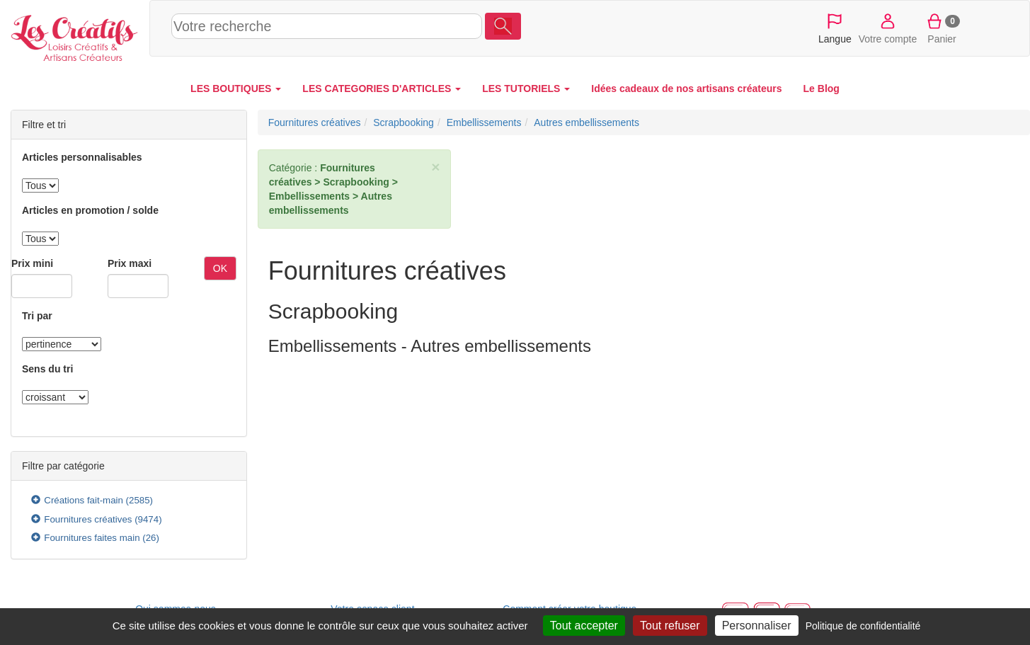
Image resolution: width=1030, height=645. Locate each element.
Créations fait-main (83, 500)
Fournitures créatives (88, 519)
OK (220, 268)
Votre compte (888, 28)
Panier (942, 28)
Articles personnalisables (82, 157)
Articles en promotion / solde (90, 210)
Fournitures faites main (91, 537)
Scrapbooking (403, 122)
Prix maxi (129, 263)
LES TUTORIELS (526, 88)
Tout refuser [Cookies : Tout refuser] (669, 626)
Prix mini (32, 263)
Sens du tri (47, 369)
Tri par (37, 315)
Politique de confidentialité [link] (863, 626)
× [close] (435, 166)
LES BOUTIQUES (235, 88)
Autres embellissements (586, 122)
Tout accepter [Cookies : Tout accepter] (584, 626)
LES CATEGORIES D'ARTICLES (381, 88)
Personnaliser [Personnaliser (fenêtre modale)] (756, 626)
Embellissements (484, 122)
